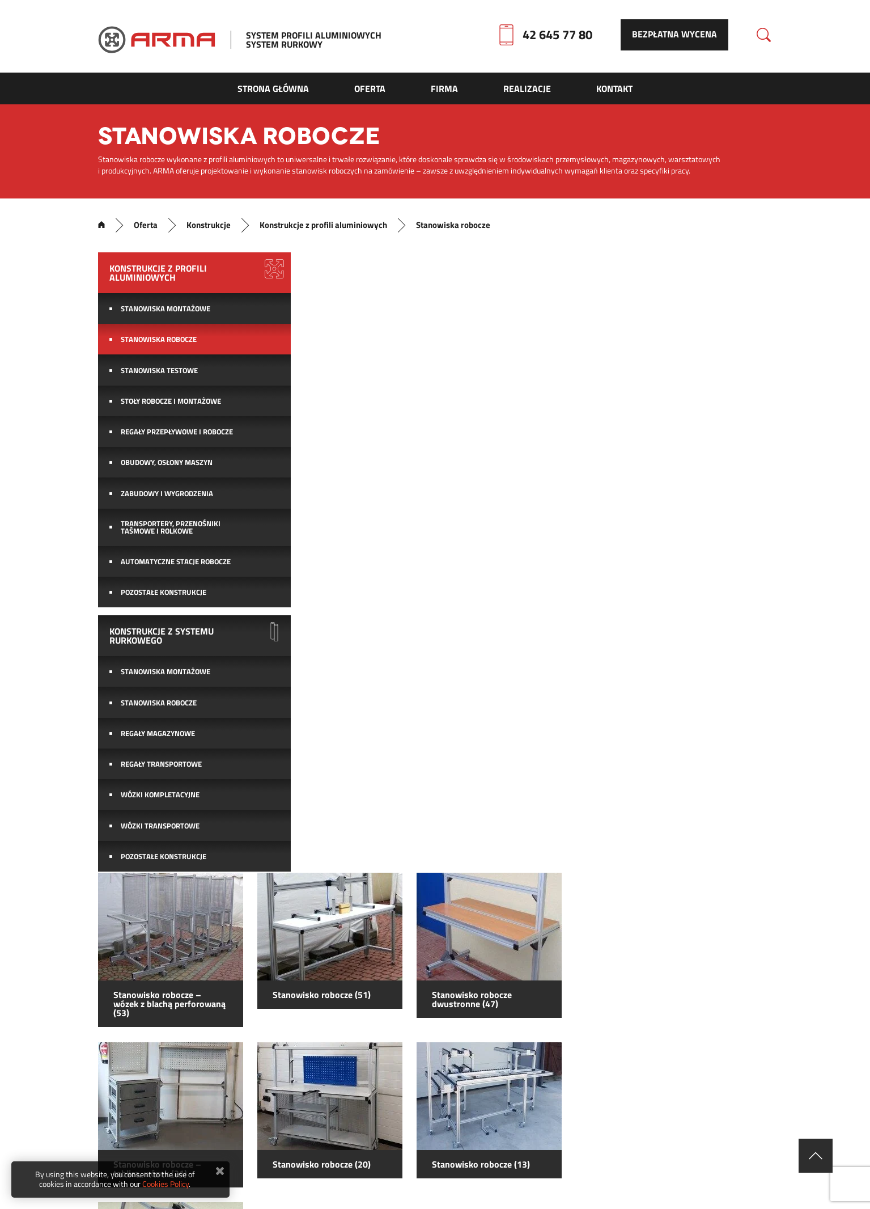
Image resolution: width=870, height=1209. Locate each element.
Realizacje (480, 1145)
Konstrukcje (207, 229)
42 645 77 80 (558, 35)
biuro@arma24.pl (417, 1080)
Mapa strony (344, 1145)
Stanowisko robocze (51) (535, 379)
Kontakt (415, 1145)
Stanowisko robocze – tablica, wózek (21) (370, 552)
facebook (578, 1079)
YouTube (682, 1079)
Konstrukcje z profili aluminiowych (322, 229)
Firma (540, 1145)
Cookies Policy (165, 1184)
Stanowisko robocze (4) (372, 708)
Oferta (143, 229)
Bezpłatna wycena (677, 36)
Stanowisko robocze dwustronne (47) (685, 383)
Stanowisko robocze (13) (695, 548)
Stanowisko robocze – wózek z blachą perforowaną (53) (382, 388)
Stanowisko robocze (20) (535, 548)
